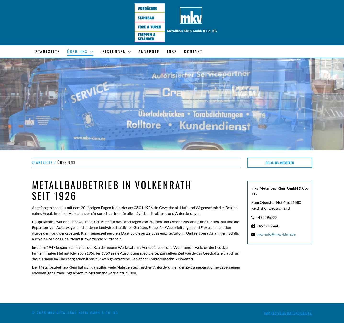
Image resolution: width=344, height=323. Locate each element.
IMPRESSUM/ (275, 313)
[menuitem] (47, 51)
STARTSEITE (42, 162)
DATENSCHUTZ (299, 313)
